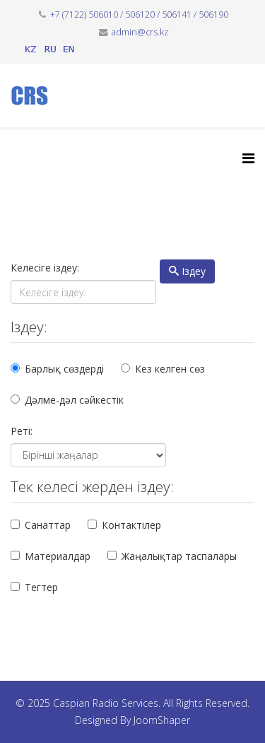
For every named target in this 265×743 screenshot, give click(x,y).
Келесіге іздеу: (45, 267)
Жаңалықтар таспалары (179, 556)
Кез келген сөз (170, 368)
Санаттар (48, 525)
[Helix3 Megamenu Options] (248, 158)
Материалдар (57, 556)
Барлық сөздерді (64, 368)
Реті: (22, 431)
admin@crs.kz (140, 32)
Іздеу (187, 271)
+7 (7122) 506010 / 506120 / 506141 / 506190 (139, 14)
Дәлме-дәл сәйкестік (74, 399)
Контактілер (131, 525)
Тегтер (41, 587)
